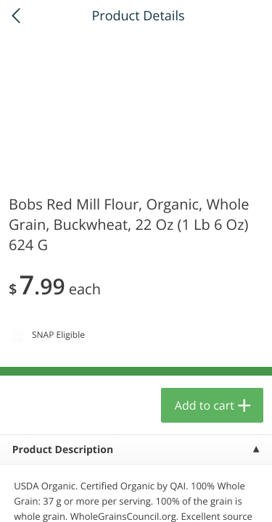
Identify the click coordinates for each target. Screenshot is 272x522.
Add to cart (204, 405)
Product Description (62, 450)
